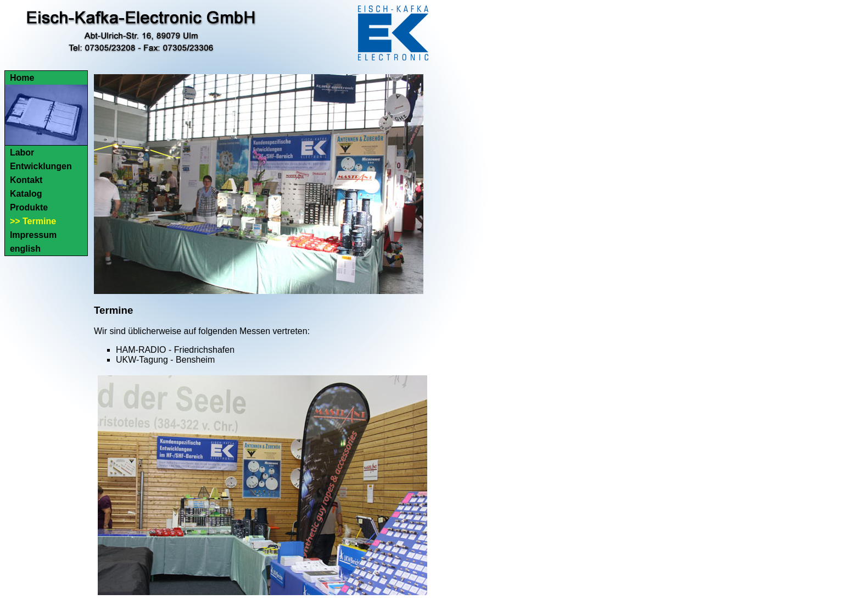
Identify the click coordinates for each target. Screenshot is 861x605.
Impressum (33, 235)
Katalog (26, 193)
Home (22, 77)
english (25, 248)
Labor (22, 152)
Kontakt (26, 180)
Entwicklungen (41, 166)
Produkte (29, 207)
